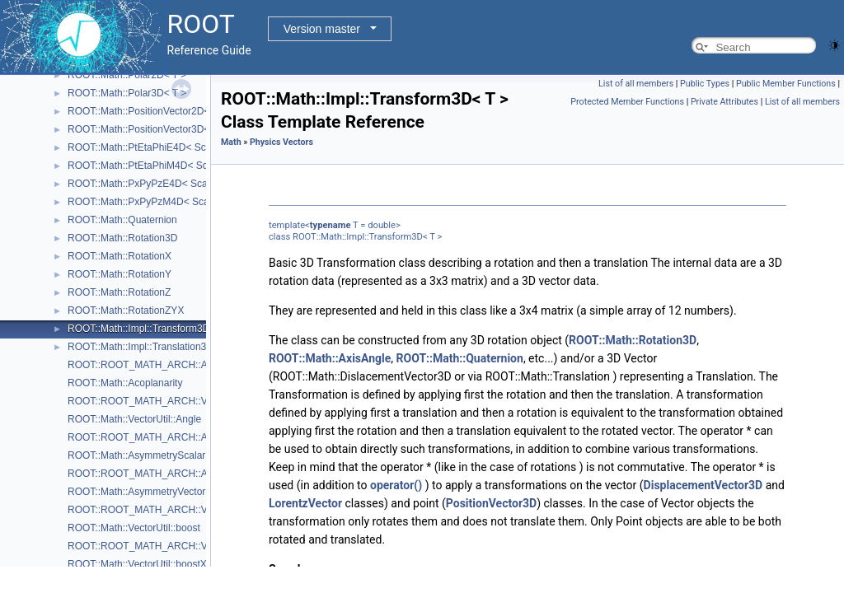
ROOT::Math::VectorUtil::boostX (137, 564)
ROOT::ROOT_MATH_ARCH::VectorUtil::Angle (171, 401)
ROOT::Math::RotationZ (119, 292)
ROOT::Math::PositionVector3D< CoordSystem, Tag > (185, 129)
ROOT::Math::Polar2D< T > (127, 75)
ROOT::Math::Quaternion (122, 220)
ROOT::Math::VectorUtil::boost (134, 528)
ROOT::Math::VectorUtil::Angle (134, 419)
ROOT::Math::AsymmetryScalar (136, 455)
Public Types (704, 83)
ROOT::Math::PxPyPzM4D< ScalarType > (159, 202)
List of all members (635, 83)
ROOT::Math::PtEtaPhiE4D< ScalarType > (160, 147)
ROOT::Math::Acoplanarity (125, 383)
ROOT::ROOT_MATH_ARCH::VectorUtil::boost (170, 510)
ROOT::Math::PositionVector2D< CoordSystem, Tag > (185, 111)
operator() (396, 485)
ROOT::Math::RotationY (119, 274)
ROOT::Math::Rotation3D (122, 238)
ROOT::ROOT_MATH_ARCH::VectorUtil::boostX (173, 546)
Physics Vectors (281, 142)
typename (330, 225)
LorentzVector (305, 503)
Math (231, 142)
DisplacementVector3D (703, 485)
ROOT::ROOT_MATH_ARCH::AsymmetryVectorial (178, 473)
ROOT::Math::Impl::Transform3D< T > (150, 328)
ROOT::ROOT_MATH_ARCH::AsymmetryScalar (173, 437)
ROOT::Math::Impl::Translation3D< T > (152, 347)
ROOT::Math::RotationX (119, 256)
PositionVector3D (491, 503)
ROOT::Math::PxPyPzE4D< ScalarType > (158, 183)
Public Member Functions (786, 83)
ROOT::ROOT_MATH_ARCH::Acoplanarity (162, 365)
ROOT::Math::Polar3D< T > (127, 93)
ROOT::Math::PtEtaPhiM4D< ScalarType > (161, 165)
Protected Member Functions (627, 101)
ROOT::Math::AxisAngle (330, 358)
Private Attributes (724, 101)
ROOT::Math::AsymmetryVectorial (141, 491)
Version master (322, 28)
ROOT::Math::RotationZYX (126, 310)
